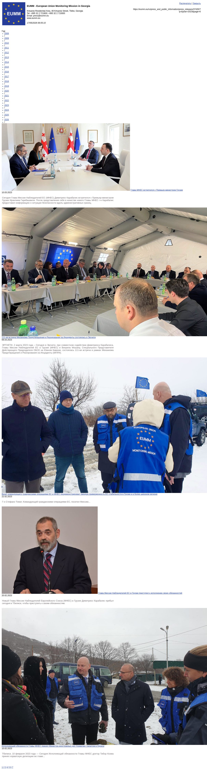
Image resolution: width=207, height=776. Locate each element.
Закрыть (197, 3)
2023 (6, 105)
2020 (6, 91)
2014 (6, 62)
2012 (6, 52)
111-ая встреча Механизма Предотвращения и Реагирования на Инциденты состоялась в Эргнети (49, 337)
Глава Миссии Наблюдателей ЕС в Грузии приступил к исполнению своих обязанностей (140, 593)
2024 (6, 110)
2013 (6, 57)
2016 (6, 72)
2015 (6, 67)
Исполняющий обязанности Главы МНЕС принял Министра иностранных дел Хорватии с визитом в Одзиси (53, 746)
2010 (6, 43)
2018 (6, 81)
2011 (6, 48)
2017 (6, 76)
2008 (6, 33)
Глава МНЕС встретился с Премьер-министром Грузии (157, 190)
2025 (6, 115)
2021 (6, 96)
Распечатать (185, 3)
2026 (6, 119)
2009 (6, 38)
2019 (6, 86)
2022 (6, 100)
